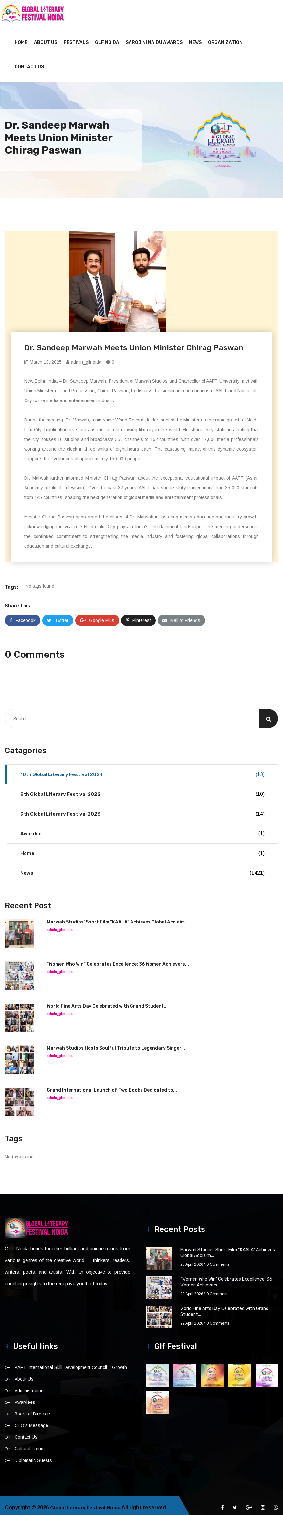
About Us (45, 38)
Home (21, 38)
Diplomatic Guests (33, 1456)
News (195, 38)
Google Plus (97, 616)
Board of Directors (33, 1410)
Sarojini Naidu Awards (154, 38)
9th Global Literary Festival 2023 (142, 810)
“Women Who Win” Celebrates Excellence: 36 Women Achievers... (118, 960)
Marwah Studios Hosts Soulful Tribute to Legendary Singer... (116, 1044)
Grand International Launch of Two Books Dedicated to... (112, 1086)
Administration (29, 1386)
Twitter (57, 616)
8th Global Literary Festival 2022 (142, 790)
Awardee (142, 830)
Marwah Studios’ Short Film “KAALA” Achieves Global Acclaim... (118, 918)
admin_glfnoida (83, 358)
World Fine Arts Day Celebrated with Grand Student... (107, 1002)
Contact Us (29, 63)
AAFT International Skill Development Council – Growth (71, 1363)
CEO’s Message (31, 1421)
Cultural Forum (30, 1444)
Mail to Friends (181, 616)
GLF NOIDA (107, 38)
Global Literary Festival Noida (87, 1503)
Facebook (23, 616)
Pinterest (138, 616)
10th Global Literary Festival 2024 (142, 770)
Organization (225, 38)
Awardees (25, 1398)
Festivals (76, 38)
